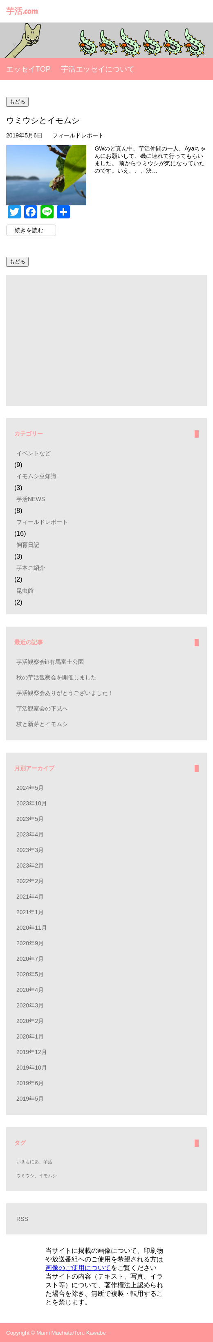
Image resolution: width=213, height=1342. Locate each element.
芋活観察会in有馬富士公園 (50, 662)
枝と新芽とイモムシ (42, 724)
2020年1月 (30, 1036)
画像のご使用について (78, 1267)
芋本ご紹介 (30, 567)
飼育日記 (27, 545)
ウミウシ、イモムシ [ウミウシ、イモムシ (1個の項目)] (36, 1175)
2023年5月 (30, 819)
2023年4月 (30, 834)
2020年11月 (31, 927)
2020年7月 (30, 958)
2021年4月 (30, 896)
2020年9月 (30, 943)
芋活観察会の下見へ (42, 708)
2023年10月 (31, 803)
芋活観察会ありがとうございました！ (65, 693)
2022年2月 (30, 881)
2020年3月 (30, 1005)
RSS (22, 1219)
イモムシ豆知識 (36, 476)
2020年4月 (30, 990)
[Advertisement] (106, 340)
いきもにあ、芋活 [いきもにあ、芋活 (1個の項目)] (34, 1161)
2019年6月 (30, 1083)
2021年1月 (30, 912)
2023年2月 (30, 865)
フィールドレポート (78, 135)
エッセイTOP (28, 69)
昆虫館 (25, 590)
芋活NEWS (30, 499)
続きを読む (29, 230)
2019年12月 (31, 1052)
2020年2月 (30, 1021)
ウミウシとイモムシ (43, 120)
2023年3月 (30, 850)
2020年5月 (30, 974)
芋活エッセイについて (98, 69)
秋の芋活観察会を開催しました (56, 677)
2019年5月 (30, 1098)
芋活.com (22, 11)
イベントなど (33, 453)
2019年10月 (31, 1067)
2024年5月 (30, 788)
